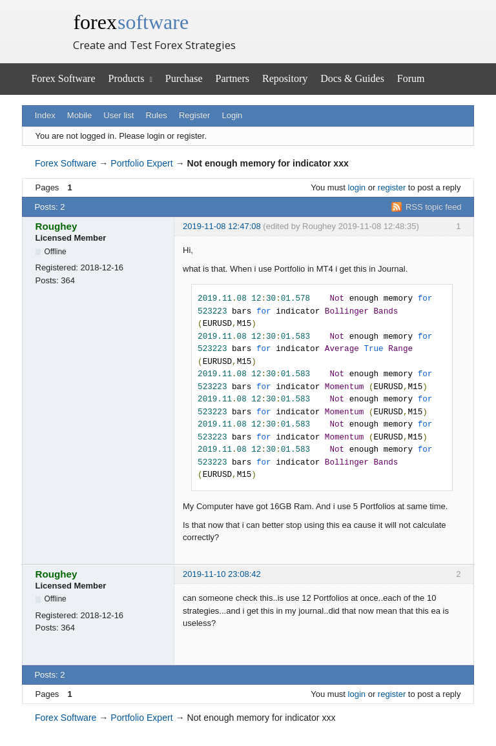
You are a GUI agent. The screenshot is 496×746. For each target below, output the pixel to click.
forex (131, 22)
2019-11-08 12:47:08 (222, 226)
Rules (156, 115)
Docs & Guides (352, 78)
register (392, 187)
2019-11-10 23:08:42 (222, 574)
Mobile (79, 115)
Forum (411, 78)
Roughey (57, 226)
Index (45, 115)
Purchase (184, 78)
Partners (232, 78)
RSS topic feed (434, 207)
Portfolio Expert (141, 163)
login (357, 187)
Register (194, 115)
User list (118, 115)
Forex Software (63, 78)
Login (232, 115)
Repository (284, 78)
